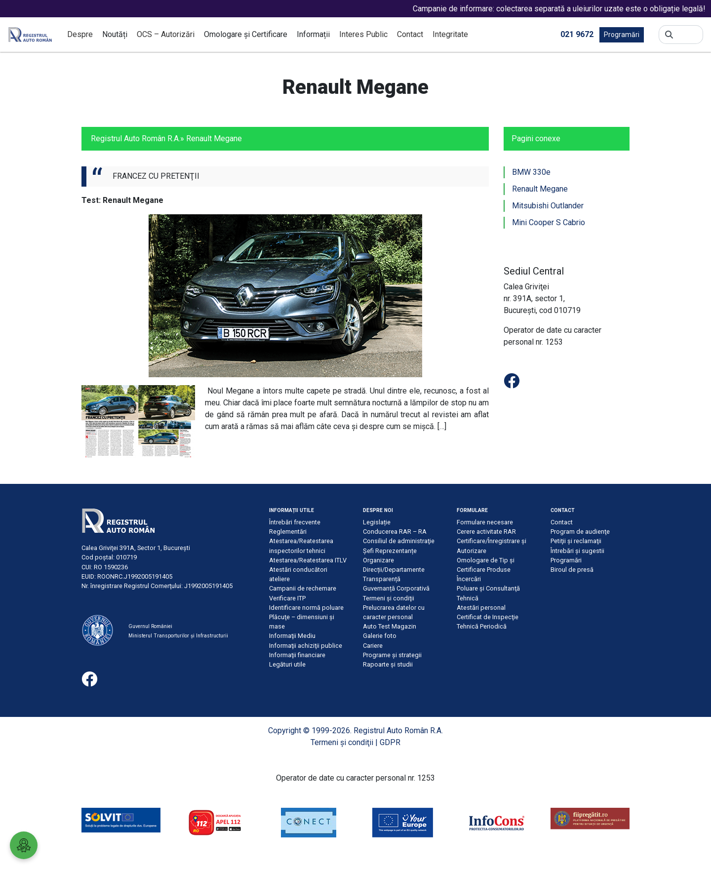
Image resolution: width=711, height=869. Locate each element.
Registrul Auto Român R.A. (135, 138)
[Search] (688, 34)
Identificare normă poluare (306, 607)
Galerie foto (379, 635)
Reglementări (288, 531)
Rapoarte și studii (388, 664)
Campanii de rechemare (302, 588)
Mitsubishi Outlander (548, 205)
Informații (313, 34)
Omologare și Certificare (245, 34)
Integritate (450, 34)
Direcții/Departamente (394, 569)
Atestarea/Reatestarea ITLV (308, 560)
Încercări (469, 579)
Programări (621, 35)
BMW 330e (531, 172)
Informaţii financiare (297, 655)
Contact (410, 34)
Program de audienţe (580, 531)
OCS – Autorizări (166, 34)
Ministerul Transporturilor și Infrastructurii (178, 635)
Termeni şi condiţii (388, 598)
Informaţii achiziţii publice (305, 645)
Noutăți (114, 34)
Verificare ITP (287, 598)
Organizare (378, 560)
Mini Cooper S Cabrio (548, 222)
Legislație (377, 522)
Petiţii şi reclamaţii (576, 541)
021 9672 (576, 34)
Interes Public (363, 34)
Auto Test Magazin (389, 626)
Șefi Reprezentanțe (390, 550)
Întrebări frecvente (294, 522)
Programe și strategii (392, 655)
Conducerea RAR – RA (395, 531)
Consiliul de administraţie (398, 541)
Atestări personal (481, 607)
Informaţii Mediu (292, 635)
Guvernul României (150, 626)
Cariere (373, 645)
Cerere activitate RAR (486, 531)
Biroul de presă (572, 569)
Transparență (381, 579)
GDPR (390, 742)
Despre (80, 34)
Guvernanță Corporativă (396, 588)
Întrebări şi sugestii (577, 550)
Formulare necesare (485, 522)
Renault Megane (540, 189)
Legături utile (287, 664)
